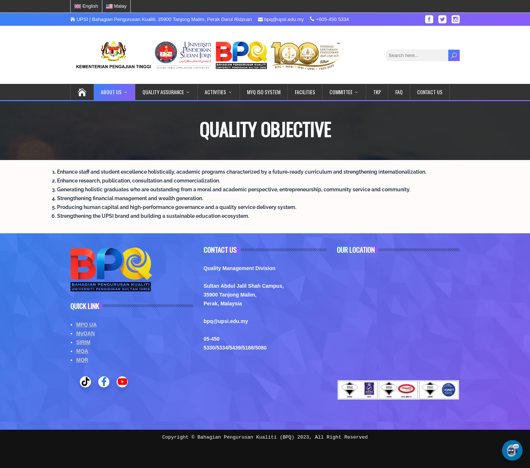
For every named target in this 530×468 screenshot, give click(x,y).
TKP (377, 92)
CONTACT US (429, 92)
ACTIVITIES (215, 92)
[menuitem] (86, 6)
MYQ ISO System (263, 92)
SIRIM (83, 342)
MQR (82, 360)
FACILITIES (305, 92)
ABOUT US (111, 92)
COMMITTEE (341, 92)
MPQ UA (86, 324)
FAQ (399, 92)
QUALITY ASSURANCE (163, 92)
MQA (82, 351)
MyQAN (85, 333)
